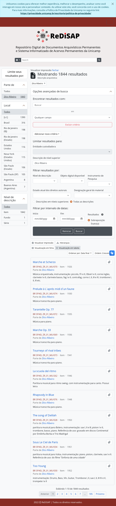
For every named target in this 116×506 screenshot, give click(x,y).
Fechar (55, 70)
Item (14, 213)
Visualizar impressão (42, 243)
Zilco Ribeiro (14, 97)
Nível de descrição (10, 198)
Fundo (14, 218)
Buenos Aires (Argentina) (14, 187)
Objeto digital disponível (72, 175)
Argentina (14, 180)
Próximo (100, 493)
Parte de (9, 85)
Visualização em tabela (67, 248)
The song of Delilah (44, 415)
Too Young (39, 466)
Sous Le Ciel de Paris (45, 442)
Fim (62, 213)
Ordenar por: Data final (79, 253)
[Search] (59, 60)
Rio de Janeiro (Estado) (14, 138)
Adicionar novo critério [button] (46, 133)
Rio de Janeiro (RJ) (14, 130)
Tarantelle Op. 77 (43, 309)
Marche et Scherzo (44, 262)
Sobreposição (98, 220)
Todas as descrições (83, 201)
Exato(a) (95, 223)
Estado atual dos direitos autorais (50, 190)
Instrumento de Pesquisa (95, 177)
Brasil (14, 123)
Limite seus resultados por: (14, 74)
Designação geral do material (88, 190)
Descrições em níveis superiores (52, 201)
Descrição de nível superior (46, 157)
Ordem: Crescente (103, 253)
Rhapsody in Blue (43, 394)
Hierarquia (63, 243)
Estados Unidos (14, 147)
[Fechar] (112, 4)
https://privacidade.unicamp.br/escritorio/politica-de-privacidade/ (55, 13)
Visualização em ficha (43, 248)
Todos (7, 91)
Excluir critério (72, 124)
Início (35, 213)
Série (14, 223)
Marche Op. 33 (42, 330)
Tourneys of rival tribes (47, 350)
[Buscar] (72, 105)
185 (91, 493)
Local (7, 105)
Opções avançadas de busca (50, 91)
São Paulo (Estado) (14, 167)
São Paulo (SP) (14, 175)
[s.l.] (14, 118)
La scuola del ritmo (44, 371)
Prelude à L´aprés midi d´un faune (53, 289)
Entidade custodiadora (44, 146)
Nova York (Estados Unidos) (14, 157)
